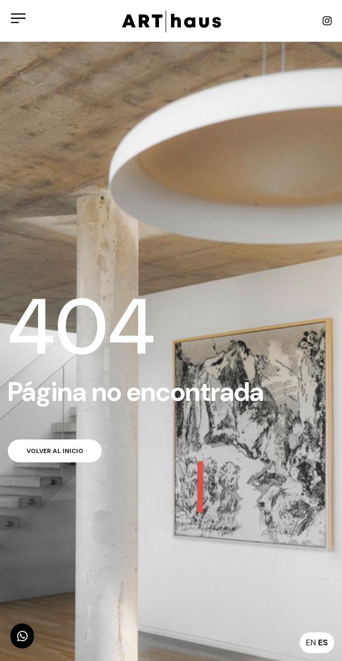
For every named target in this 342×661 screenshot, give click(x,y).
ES (323, 642)
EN (311, 642)
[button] (22, 635)
